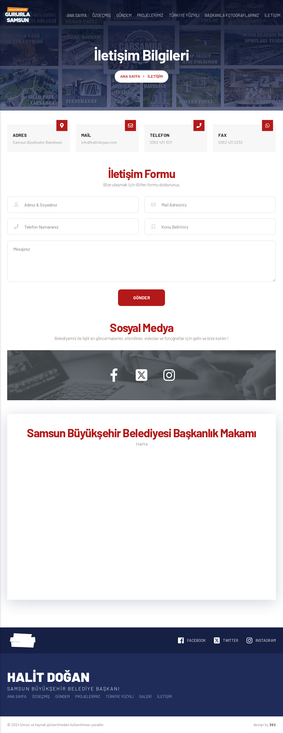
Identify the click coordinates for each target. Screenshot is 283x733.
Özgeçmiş (101, 15)
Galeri (145, 696)
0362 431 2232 (230, 142)
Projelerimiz (150, 15)
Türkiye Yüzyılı (184, 15)
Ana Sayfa (77, 15)
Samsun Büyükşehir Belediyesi (37, 142)
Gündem (124, 15)
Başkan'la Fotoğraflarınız (232, 15)
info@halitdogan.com (99, 142)
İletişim (272, 15)
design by (264, 724)
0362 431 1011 (161, 142)
